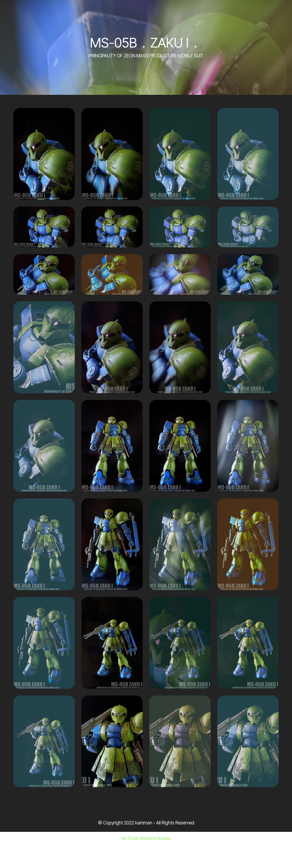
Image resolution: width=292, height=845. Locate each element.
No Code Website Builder (146, 838)
